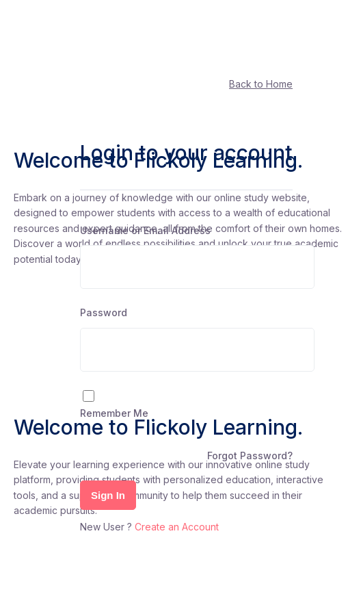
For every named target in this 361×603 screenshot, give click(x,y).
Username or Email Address (145, 230)
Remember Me (114, 413)
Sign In (108, 495)
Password (103, 312)
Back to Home (261, 84)
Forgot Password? (250, 455)
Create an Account (177, 527)
